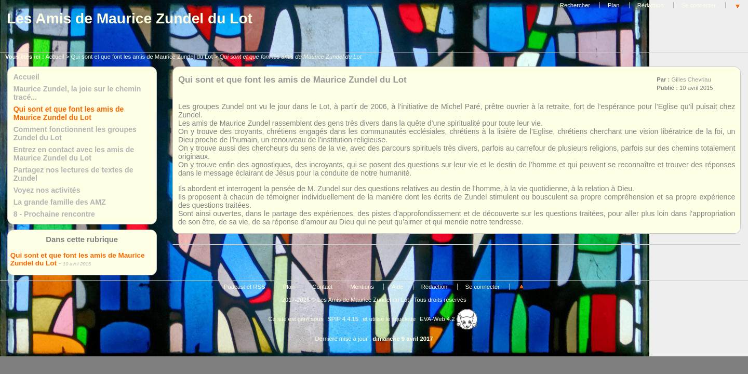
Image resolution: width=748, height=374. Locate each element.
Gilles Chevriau (691, 79)
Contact (322, 287)
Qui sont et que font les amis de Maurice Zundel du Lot (141, 57)
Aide (398, 287)
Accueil (54, 57)
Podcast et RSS (244, 287)
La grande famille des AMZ (60, 202)
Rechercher (575, 5)
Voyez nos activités (47, 190)
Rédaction (650, 5)
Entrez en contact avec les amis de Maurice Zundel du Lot (74, 153)
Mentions (362, 287)
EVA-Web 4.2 (448, 319)
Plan (614, 5)
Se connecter (699, 5)
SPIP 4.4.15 (342, 319)
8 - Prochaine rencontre (54, 214)
